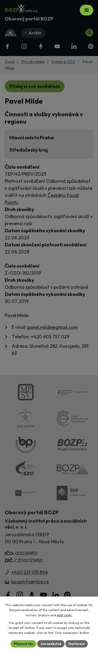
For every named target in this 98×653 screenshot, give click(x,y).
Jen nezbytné (50, 644)
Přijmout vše (23, 644)
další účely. (64, 615)
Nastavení (76, 644)
